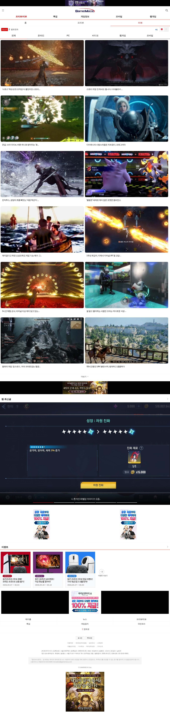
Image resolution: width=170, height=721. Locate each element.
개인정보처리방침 (80, 643)
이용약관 (70, 643)
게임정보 (85, 16)
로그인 (80, 638)
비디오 (95, 35)
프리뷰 (81, 23)
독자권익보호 (90, 646)
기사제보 (81, 646)
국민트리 (141, 624)
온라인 (41, 35)
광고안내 (92, 643)
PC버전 (89, 638)
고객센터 (100, 643)
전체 (14, 35)
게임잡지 (85, 624)
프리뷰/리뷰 (21, 16)
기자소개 (100, 646)
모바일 (119, 16)
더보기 (85, 377)
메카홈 (28, 619)
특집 (55, 16)
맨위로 (85, 629)
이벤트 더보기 (102, 573)
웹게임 (153, 16)
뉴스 (85, 619)
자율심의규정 (71, 646)
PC (68, 35)
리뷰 (140, 23)
